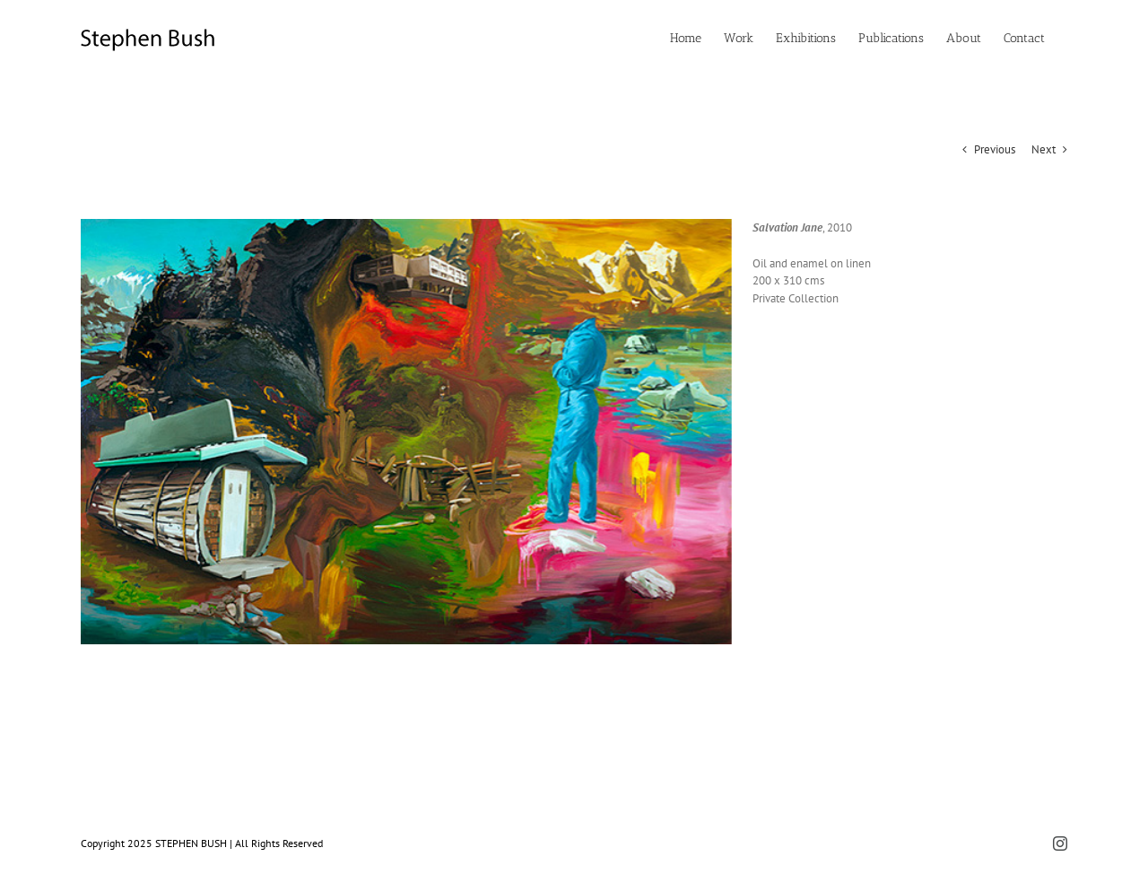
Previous (994, 149)
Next (1043, 149)
